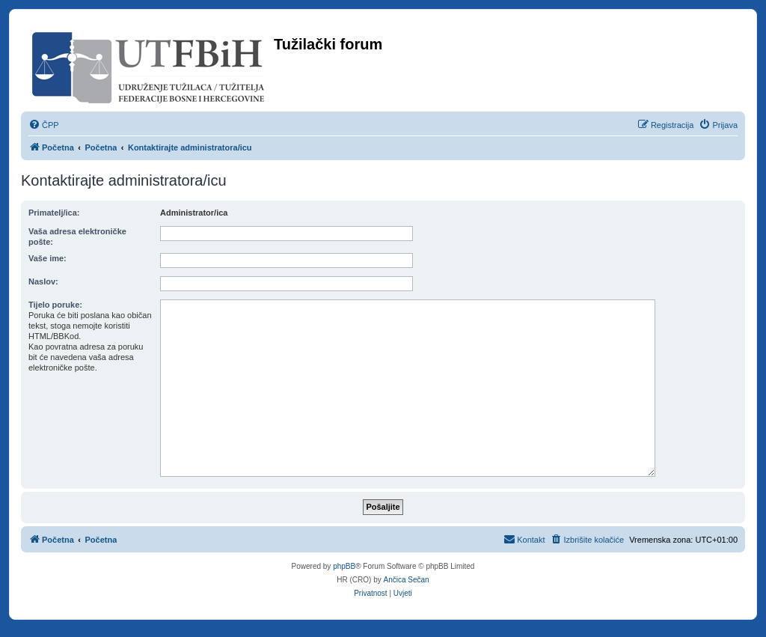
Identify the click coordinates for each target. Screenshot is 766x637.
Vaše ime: (47, 258)
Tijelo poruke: (55, 304)
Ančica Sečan (406, 580)
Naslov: (43, 281)
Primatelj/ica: (53, 212)
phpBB (344, 566)
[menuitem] (43, 125)
